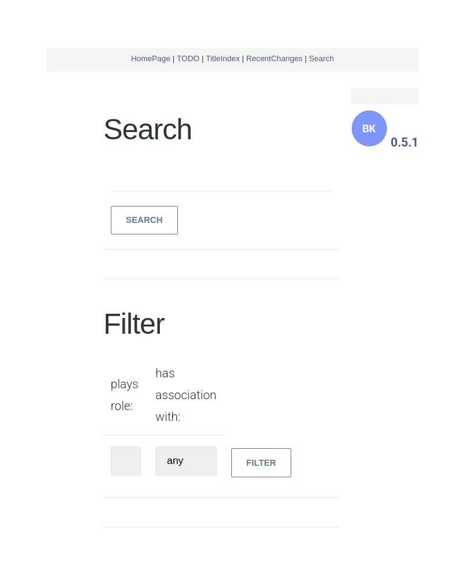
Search (321, 58)
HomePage (150, 58)
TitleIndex (223, 58)
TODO (188, 58)
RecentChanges (274, 58)
